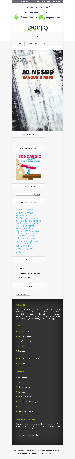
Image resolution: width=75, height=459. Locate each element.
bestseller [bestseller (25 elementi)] (25, 218)
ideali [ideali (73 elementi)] (32, 226)
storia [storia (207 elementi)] (19, 245)
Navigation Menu (38, 37)
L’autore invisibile (24, 336)
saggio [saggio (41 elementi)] (30, 241)
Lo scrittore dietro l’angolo (28, 402)
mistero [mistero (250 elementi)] (20, 233)
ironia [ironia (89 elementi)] (27, 231)
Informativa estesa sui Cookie (29, 358)
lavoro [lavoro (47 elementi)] (33, 231)
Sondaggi (21, 351)
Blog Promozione (53, 18)
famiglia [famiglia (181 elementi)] (20, 223)
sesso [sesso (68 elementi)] (35, 241)
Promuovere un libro (28, 1)
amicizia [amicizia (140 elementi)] (33, 209)
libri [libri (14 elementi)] (37, 231)
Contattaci (41, 1)
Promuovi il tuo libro (29, 17)
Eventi (20, 382)
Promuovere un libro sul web (29, 273)
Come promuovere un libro (28, 435)
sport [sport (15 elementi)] (33, 243)
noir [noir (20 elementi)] (17, 236)
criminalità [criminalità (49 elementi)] (34, 218)
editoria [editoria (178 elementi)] (37, 220)
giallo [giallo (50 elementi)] (35, 223)
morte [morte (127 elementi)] (28, 233)
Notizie (21, 406)
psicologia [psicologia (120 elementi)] (30, 238)
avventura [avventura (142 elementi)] (21, 215)
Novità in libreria (24, 341)
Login (49, 1)
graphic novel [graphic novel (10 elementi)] (19, 226)
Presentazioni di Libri (26, 331)
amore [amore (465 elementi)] (20, 212)
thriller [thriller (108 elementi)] (26, 246)
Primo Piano (22, 346)
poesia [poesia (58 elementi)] (22, 236)
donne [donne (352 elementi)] (28, 220)
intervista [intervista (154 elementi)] (28, 228)
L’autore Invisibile (24, 397)
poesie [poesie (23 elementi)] (27, 236)
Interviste (22, 392)
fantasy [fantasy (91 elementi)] (29, 223)
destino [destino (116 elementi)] (20, 220)
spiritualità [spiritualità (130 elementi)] (25, 243)
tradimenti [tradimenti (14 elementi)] (34, 246)
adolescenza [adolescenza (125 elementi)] (22, 209)
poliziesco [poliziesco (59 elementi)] (20, 238)
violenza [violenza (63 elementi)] (26, 249)
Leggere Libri (23, 268)
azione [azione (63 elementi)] (30, 215)
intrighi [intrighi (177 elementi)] (20, 230)
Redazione (57, 1)
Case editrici (22, 377)
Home (18, 43)
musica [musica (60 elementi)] (35, 233)
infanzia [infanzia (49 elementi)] (19, 228)
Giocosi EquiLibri (24, 387)
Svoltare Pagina (24, 278)
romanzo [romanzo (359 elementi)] (21, 240)
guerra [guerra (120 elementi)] (26, 225)
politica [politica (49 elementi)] (33, 236)
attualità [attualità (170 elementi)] (30, 212)
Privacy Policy (23, 363)
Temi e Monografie (25, 411)
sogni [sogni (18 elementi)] (17, 243)
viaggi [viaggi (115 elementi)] (19, 249)
